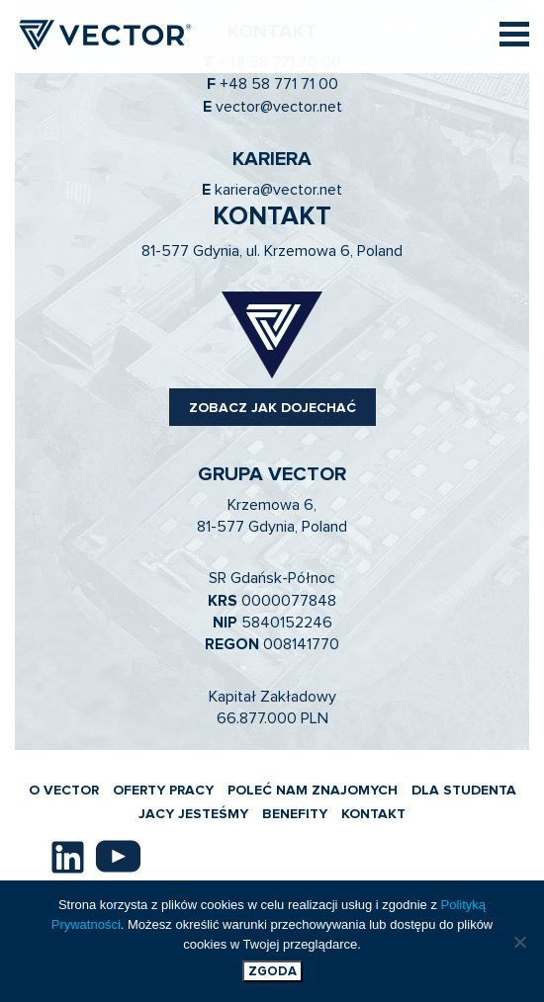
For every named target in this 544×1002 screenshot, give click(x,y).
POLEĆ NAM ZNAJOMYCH (312, 790)
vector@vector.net (279, 107)
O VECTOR (64, 790)
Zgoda (272, 971)
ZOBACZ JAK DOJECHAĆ (272, 408)
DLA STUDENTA (463, 790)
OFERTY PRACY (163, 790)
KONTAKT (373, 814)
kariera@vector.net (278, 190)
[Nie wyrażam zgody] (519, 942)
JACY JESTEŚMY (193, 814)
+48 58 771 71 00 (279, 84)
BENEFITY (294, 814)
